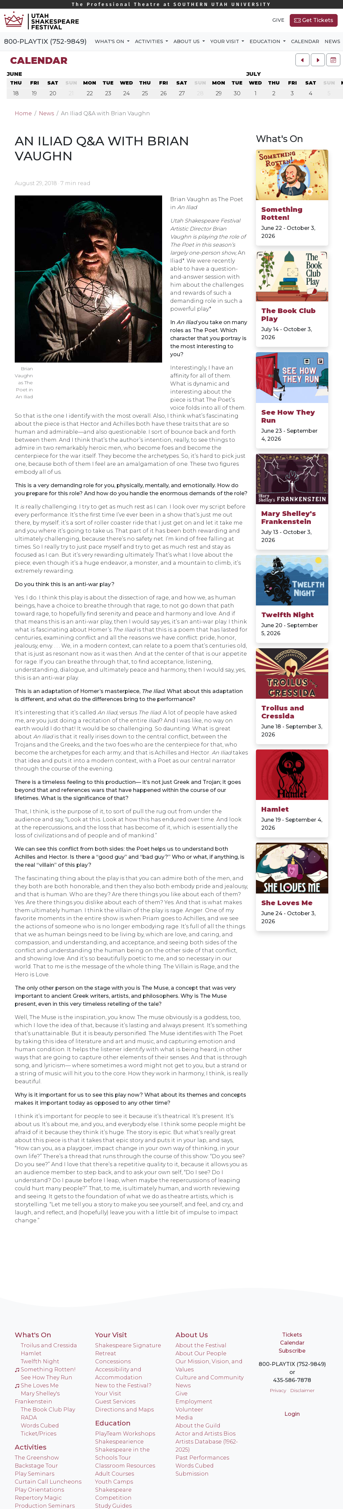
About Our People (201, 1353)
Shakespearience (119, 1441)
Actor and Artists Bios (205, 1433)
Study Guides (113, 1506)
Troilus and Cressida (282, 712)
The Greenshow (37, 1458)
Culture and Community (210, 1377)
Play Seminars (34, 1474)
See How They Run (288, 416)
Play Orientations (39, 1490)
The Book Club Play (288, 315)
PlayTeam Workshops (125, 1433)
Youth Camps (114, 1482)
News (332, 41)
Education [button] (266, 41)
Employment (194, 1401)
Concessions (113, 1361)
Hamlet (275, 809)
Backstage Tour (36, 1466)
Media (184, 1417)
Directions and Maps (124, 1409)
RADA (29, 1417)
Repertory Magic (38, 1498)
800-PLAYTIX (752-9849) (45, 41)
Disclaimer (302, 1390)
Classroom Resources (125, 1466)
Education (113, 1423)
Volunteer (189, 1409)
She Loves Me (287, 903)
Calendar (305, 41)
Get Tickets (313, 20)
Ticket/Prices (38, 1433)
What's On (279, 138)
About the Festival (201, 1345)
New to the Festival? (123, 1385)
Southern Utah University (171, 4)
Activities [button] (149, 41)
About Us (192, 1335)
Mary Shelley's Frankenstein (288, 518)
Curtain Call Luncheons (48, 1482)
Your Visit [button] (225, 41)
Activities (31, 1447)
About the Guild (198, 1425)
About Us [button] (187, 41)
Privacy (278, 1390)
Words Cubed (40, 1425)
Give (278, 20)
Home (23, 113)
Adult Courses (114, 1474)
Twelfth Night (287, 615)
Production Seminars (45, 1506)
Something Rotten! (281, 213)
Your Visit (111, 1335)
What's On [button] (110, 41)
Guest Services (115, 1401)
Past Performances (202, 1458)
